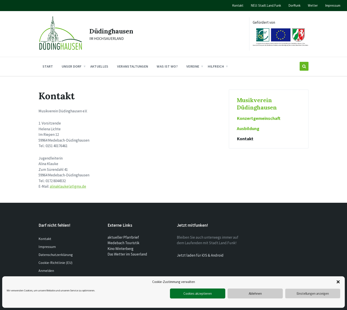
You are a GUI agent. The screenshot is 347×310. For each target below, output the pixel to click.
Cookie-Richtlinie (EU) (55, 262)
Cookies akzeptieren (197, 293)
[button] (338, 282)
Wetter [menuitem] (313, 5)
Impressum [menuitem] (332, 5)
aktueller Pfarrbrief (123, 237)
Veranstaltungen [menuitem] (132, 66)
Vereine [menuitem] (192, 66)
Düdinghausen (112, 31)
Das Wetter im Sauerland (127, 254)
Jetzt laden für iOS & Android (200, 255)
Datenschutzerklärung (56, 254)
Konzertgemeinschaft (258, 118)
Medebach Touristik (123, 242)
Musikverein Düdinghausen (257, 103)
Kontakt (245, 139)
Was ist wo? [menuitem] (167, 66)
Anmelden (46, 270)
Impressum (47, 246)
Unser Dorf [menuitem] (72, 66)
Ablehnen (255, 293)
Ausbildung (248, 128)
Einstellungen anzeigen (313, 293)
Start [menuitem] (47, 66)
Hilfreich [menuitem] (216, 66)
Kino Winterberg (120, 248)
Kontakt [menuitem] (237, 5)
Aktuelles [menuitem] (99, 66)
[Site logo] (61, 51)
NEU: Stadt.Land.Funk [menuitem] (266, 5)
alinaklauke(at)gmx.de (68, 186)
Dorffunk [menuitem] (294, 5)
